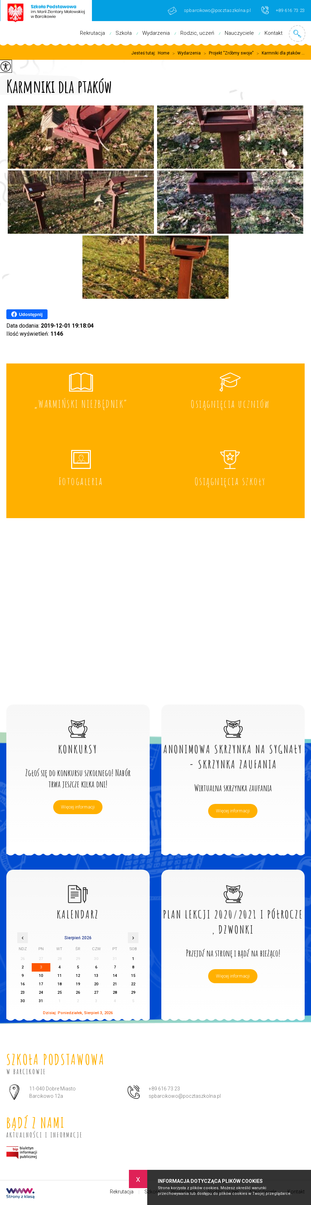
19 (78, 984)
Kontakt (273, 33)
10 (41, 975)
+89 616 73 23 (283, 10)
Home (163, 53)
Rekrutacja (92, 33)
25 (59, 992)
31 (41, 1001)
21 (115, 984)
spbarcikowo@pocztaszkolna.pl (209, 11)
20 (96, 984)
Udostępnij (27, 314)
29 (133, 992)
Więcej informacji (78, 807)
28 (115, 992)
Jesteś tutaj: (144, 53)
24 (41, 992)
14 (115, 975)
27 (96, 992)
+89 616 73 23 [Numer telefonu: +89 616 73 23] (164, 1088)
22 (133, 984)
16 (22, 984)
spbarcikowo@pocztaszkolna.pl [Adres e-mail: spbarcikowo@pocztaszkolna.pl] (185, 1096)
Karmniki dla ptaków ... (279, 53)
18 (59, 984)
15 (133, 975)
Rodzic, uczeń (197, 33)
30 (22, 1001)
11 (59, 975)
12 (78, 975)
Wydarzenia (156, 33)
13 (96, 975)
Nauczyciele (239, 33)
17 (41, 984)
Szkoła (124, 33)
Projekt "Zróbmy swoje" (227, 53)
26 (78, 992)
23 (22, 992)
